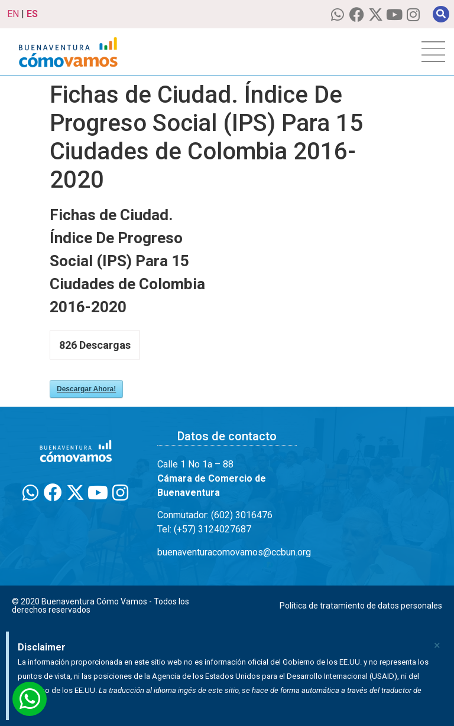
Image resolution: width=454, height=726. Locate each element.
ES (32, 13)
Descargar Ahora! (86, 389)
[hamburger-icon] (433, 51)
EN (13, 13)
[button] (441, 14)
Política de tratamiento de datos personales (361, 605)
